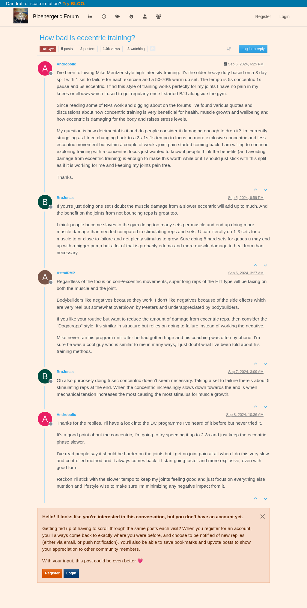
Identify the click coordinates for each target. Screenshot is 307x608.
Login (71, 573)
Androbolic (66, 64)
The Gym (48, 49)
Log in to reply (253, 49)
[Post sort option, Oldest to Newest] (229, 49)
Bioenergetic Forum (56, 17)
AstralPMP (66, 273)
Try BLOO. (73, 3)
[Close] (263, 516)
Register (52, 573)
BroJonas (65, 198)
